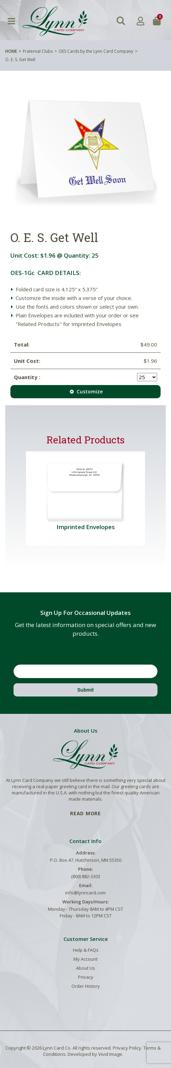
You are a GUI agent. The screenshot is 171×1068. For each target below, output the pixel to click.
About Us (85, 968)
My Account (85, 959)
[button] (121, 21)
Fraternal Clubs (38, 51)
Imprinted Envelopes (86, 527)
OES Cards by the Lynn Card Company (96, 51)
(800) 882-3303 (85, 876)
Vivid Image (110, 1054)
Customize (85, 391)
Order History (85, 986)
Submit (85, 690)
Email (21, 659)
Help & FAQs (86, 950)
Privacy (85, 977)
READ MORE (85, 813)
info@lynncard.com (85, 893)
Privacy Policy (127, 1048)
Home (11, 51)
